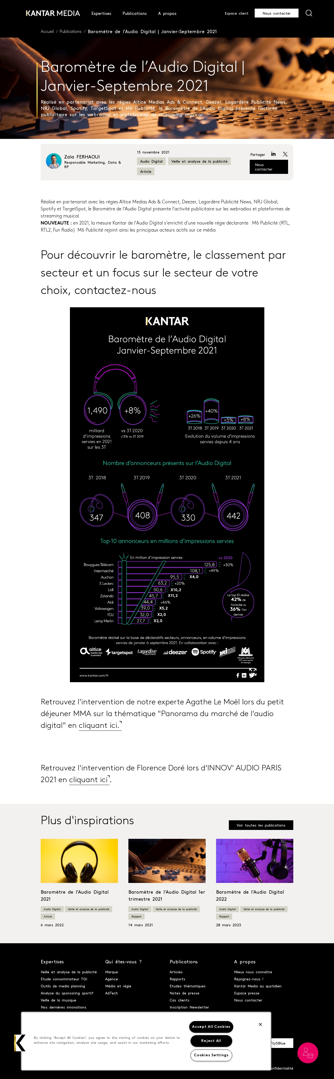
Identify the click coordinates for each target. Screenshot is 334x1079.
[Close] (260, 1024)
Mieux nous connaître (253, 972)
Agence (111, 979)
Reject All (211, 1041)
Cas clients (179, 1000)
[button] (20, 1043)
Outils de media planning (63, 986)
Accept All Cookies (211, 1027)
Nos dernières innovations (63, 1007)
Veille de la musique (58, 1000)
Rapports (177, 979)
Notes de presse (184, 993)
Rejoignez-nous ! (249, 979)
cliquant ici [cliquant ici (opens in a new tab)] (88, 780)
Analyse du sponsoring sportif (67, 993)
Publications (71, 32)
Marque (111, 972)
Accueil (47, 32)
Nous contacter (277, 13)
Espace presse (246, 993)
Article (145, 171)
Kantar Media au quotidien (258, 986)
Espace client (236, 13)
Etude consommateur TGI (64, 979)
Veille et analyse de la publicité (199, 161)
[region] (146, 1041)
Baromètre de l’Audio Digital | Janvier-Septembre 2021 (152, 31)
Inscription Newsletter (189, 1007)
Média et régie (118, 986)
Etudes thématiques (188, 986)
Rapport (136, 916)
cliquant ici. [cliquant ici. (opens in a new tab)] (99, 726)
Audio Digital (151, 161)
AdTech (111, 993)
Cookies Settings (211, 1055)
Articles (176, 972)
